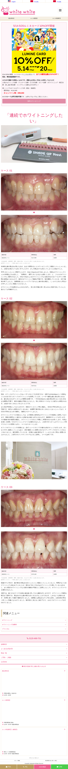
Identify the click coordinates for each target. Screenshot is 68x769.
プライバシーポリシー (34, 757)
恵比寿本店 (11, 18)
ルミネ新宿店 (34, 18)
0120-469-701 (34, 638)
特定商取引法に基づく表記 (51, 760)
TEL (25, 767)
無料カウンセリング (34, 101)
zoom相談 (42, 767)
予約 (8, 767)
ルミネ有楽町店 (57, 18)
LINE (59, 767)
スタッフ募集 (17, 760)
